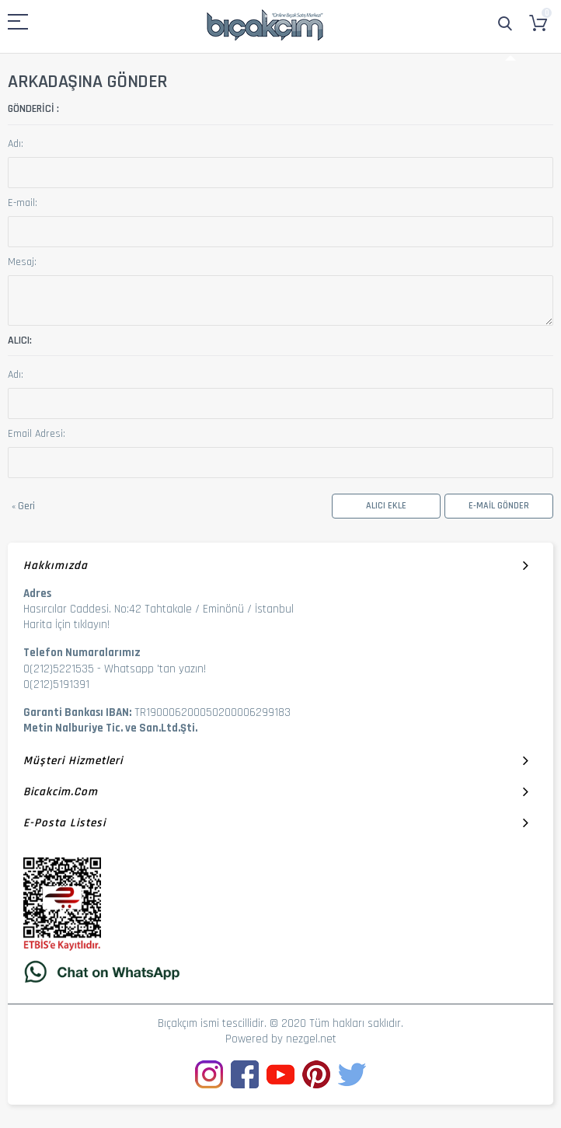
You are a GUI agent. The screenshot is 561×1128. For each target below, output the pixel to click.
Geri (23, 506)
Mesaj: (22, 262)
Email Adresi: (36, 434)
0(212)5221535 (58, 669)
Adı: (15, 144)
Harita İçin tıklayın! (66, 624)
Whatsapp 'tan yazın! (155, 669)
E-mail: (22, 203)
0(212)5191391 (56, 684)
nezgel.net (311, 1039)
